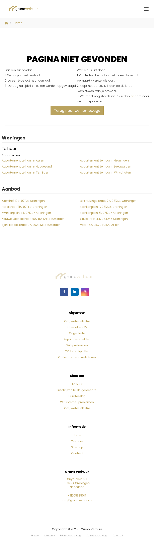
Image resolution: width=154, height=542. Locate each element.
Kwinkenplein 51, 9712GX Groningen (104, 213)
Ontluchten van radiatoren (77, 357)
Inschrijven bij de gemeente (77, 390)
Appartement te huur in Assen (23, 160)
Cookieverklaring (97, 535)
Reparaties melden (77, 339)
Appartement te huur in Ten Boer (25, 173)
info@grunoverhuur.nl (77, 500)
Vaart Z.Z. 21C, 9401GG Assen (100, 225)
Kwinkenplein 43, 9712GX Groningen (26, 213)
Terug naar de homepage (77, 110)
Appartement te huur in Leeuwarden (105, 167)
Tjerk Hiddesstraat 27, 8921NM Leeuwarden (31, 225)
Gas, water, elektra (77, 321)
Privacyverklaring (70, 535)
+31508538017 (77, 496)
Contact (77, 453)
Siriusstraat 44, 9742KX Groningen (104, 219)
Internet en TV (77, 327)
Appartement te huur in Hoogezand (27, 167)
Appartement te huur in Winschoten (105, 173)
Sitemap (77, 447)
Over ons (77, 441)
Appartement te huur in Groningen (104, 160)
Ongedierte (77, 333)
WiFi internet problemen (77, 402)
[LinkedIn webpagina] (75, 292)
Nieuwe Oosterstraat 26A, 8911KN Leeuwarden (33, 219)
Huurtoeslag (77, 396)
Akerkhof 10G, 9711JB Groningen (23, 201)
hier (133, 96)
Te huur (77, 384)
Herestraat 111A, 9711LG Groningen (24, 207)
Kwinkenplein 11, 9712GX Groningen (103, 207)
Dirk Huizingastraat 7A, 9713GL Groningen (108, 201)
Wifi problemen (77, 345)
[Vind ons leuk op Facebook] (64, 292)
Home (77, 435)
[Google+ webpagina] (85, 292)
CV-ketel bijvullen (77, 351)
